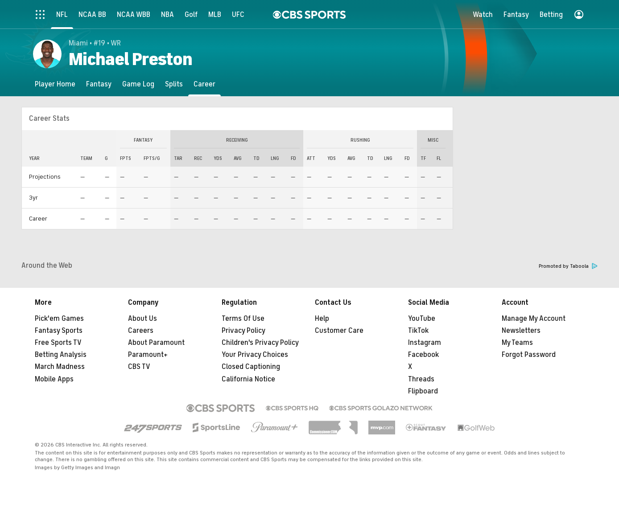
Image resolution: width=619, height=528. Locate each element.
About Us (142, 318)
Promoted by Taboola (568, 266)
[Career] (204, 84)
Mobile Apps (54, 379)
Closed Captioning (251, 366)
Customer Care (339, 330)
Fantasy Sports (59, 330)
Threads (421, 379)
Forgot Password (529, 354)
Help (322, 318)
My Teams (517, 342)
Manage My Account (533, 318)
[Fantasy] (99, 84)
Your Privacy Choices (255, 354)
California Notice (248, 379)
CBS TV (139, 366)
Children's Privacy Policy (260, 342)
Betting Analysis (61, 354)
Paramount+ (148, 354)
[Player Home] (55, 84)
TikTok (418, 330)
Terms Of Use (243, 318)
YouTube (421, 318)
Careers (140, 330)
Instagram (424, 342)
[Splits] (174, 84)
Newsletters (521, 330)
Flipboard (423, 391)
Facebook (423, 354)
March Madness (60, 366)
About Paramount (156, 342)
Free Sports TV (58, 342)
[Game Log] (138, 84)
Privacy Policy (243, 330)
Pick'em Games (59, 318)
